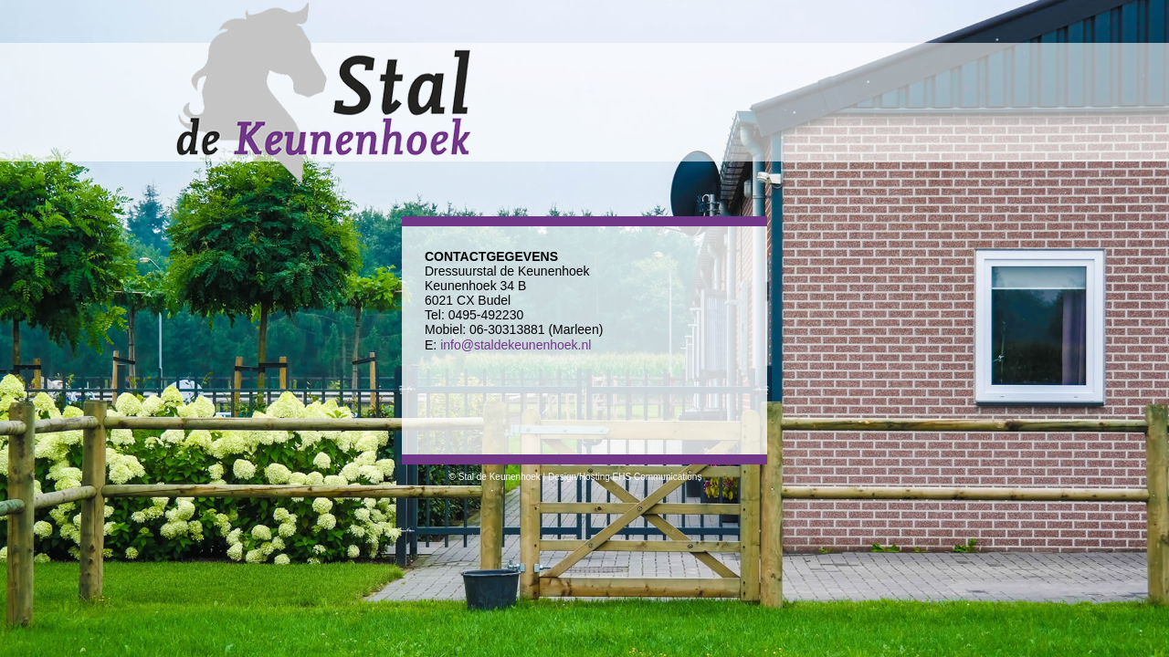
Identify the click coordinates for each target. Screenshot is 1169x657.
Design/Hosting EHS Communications (624, 477)
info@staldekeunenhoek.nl (515, 345)
